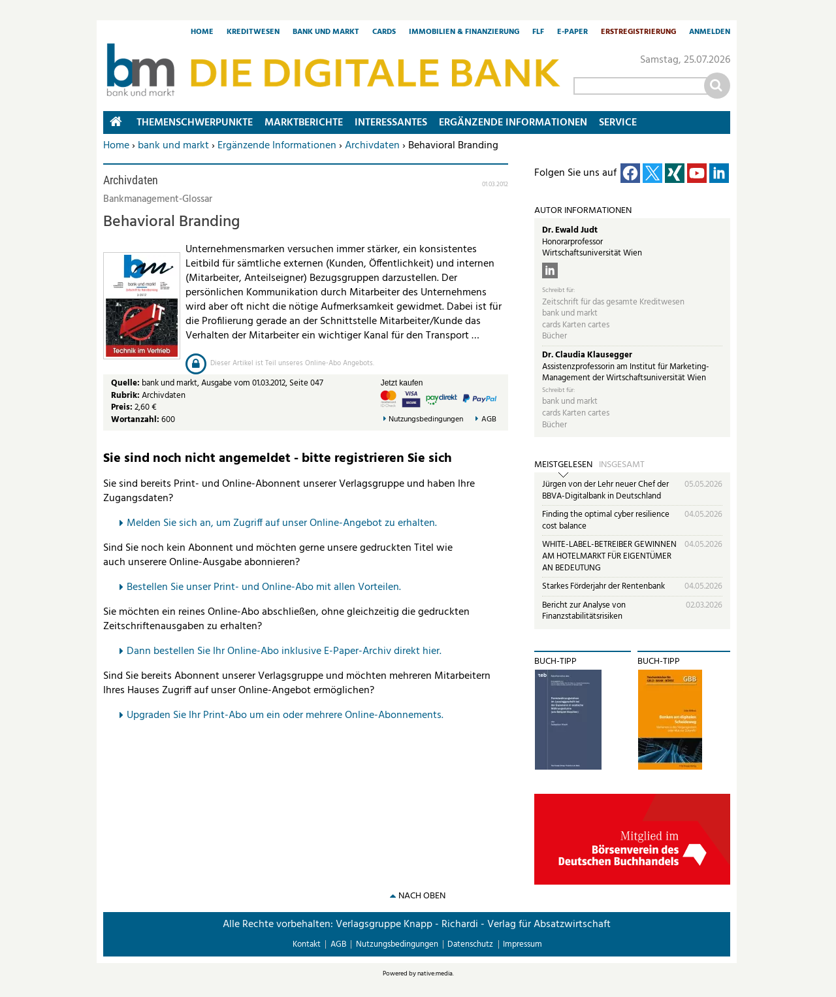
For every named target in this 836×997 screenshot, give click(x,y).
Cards (384, 33)
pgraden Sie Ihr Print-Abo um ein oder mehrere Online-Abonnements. (288, 715)
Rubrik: (126, 395)
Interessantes (391, 122)
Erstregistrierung (638, 33)
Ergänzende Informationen (276, 145)
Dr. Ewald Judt (570, 230)
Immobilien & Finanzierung (464, 33)
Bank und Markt (326, 33)
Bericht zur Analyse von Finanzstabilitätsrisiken (584, 611)
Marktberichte (304, 122)
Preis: (122, 407)
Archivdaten (372, 145)
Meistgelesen (563, 465)
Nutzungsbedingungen (426, 420)
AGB (488, 420)
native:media (435, 973)
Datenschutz (470, 944)
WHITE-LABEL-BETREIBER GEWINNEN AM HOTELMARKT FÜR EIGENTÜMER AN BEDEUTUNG (609, 556)
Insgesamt (622, 465)
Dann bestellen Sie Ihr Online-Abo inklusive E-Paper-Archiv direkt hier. (284, 651)
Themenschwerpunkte (195, 122)
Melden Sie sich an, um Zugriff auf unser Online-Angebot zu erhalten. (282, 523)
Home (202, 33)
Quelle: (126, 383)
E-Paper (572, 33)
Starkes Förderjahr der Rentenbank (603, 586)
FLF (538, 33)
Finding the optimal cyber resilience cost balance (605, 520)
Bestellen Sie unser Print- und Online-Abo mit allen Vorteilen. (264, 587)
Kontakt (307, 944)
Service (618, 122)
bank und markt (173, 145)
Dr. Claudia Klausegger (587, 355)
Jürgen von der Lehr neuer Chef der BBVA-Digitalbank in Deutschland (605, 490)
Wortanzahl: (135, 420)
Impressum (522, 944)
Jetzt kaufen (402, 382)
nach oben (421, 896)
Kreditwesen (253, 33)
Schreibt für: (558, 290)
